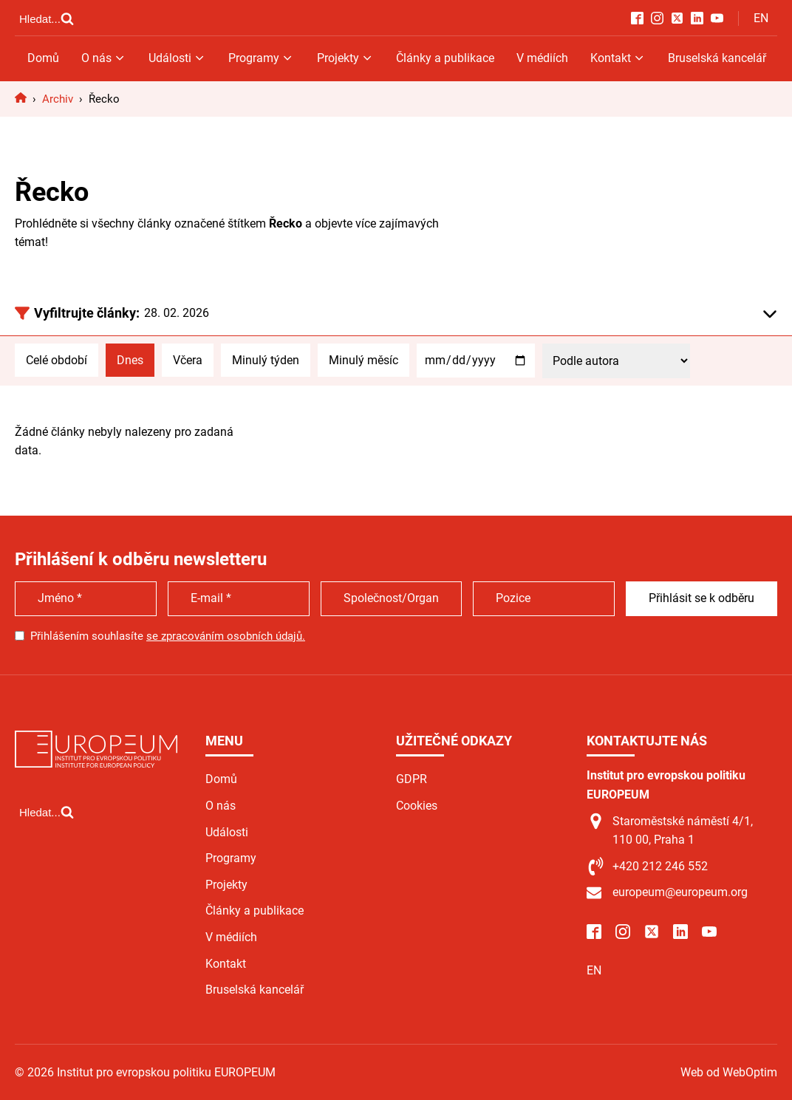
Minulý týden (265, 360)
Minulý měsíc (363, 360)
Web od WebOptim (728, 1072)
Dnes (130, 360)
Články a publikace (445, 58)
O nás (103, 58)
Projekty (345, 58)
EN (761, 18)
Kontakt (618, 58)
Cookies (416, 806)
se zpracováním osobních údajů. (225, 636)
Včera (187, 360)
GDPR (411, 779)
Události (177, 58)
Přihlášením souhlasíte (167, 636)
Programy (261, 58)
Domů (43, 58)
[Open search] (46, 18)
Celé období (56, 360)
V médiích (542, 58)
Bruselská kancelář (717, 58)
